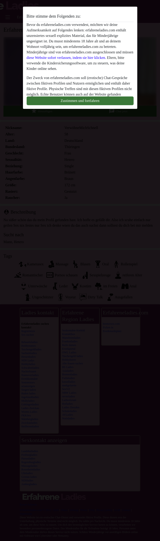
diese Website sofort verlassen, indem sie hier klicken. (66, 58)
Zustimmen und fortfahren (80, 101)
